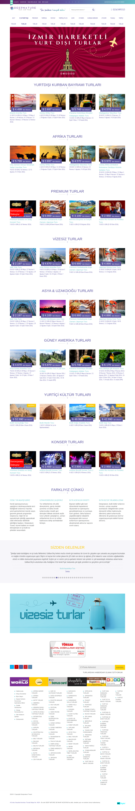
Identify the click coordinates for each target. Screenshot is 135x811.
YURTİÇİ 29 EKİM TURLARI (105, 768)
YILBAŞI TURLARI (112, 21)
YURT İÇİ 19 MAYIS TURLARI (105, 706)
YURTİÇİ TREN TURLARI (119, 698)
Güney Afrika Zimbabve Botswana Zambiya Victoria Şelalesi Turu (110, 167)
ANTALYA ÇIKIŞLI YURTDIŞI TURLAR (38, 718)
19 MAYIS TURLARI (81, 21)
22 (84, 583)
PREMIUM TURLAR (35, 21)
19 (78, 583)
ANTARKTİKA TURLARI (37, 723)
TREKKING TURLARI (87, 741)
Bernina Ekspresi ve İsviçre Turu (80, 220)
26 (92, 583)
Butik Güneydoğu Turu (19, 423)
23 (86, 583)
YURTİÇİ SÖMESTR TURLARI (103, 788)
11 (62, 583)
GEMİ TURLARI (72, 21)
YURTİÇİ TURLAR (121, 21)
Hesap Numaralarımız (18, 717)
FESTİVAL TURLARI (53, 714)
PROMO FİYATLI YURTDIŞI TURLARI (89, 716)
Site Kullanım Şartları (19, 721)
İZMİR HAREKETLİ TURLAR (55, 755)
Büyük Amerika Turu (18, 113)
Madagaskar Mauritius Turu (110, 113)
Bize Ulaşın (19, 702)
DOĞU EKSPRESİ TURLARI (55, 702)
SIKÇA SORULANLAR (32, 2)
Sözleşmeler (20, 725)
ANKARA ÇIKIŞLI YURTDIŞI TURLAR (38, 714)
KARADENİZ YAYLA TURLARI (72, 707)
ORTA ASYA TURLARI (87, 697)
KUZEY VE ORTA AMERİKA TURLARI (72, 726)
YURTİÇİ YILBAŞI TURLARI (119, 705)
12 (64, 583)
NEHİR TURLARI (70, 753)
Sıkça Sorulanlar (21, 699)
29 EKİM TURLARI (103, 21)
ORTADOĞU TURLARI (87, 702)
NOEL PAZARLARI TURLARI (70, 763)
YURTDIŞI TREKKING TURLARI (104, 737)
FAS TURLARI (54, 710)
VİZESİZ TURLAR (53, 21)
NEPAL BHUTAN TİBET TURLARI (73, 757)
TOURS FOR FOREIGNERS (88, 737)
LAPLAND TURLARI (71, 734)
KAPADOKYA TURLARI (72, 702)
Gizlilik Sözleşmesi (17, 712)
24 (88, 583)
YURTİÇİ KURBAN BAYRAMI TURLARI (103, 774)
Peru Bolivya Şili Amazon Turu (111, 368)
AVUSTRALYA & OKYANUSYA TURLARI (37, 739)
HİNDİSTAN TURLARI (53, 739)
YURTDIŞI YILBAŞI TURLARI (104, 748)
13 (66, 583)
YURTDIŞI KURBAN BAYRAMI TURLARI (104, 730)
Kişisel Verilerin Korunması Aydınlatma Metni (19, 706)
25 (90, 583)
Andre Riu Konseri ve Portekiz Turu (111, 220)
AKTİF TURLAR (38, 706)
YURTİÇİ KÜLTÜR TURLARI (103, 781)
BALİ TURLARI (37, 744)
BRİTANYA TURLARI (36, 755)
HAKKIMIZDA (23, 2)
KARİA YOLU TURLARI (71, 711)
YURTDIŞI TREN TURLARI (105, 743)
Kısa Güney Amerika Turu (50, 267)
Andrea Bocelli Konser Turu (51, 470)
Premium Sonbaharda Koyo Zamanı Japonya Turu (51, 220)
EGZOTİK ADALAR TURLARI (55, 707)
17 (74, 583)
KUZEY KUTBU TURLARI (72, 720)
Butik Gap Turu (105, 423)
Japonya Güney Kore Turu (110, 267)
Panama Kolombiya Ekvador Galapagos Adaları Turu (80, 114)
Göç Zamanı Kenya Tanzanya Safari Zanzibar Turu (22, 166)
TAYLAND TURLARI (87, 732)
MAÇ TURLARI (73, 742)
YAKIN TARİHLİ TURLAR (88, 752)
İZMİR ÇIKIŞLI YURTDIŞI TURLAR (55, 750)
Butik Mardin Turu (47, 423)
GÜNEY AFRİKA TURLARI (54, 729)
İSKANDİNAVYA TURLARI (54, 743)
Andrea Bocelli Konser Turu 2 (81, 470)
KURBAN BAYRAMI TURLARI (92, 21)
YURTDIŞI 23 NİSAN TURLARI (105, 719)
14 (68, 583)
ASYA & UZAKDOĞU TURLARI (35, 728)
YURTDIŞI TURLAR (44, 21)
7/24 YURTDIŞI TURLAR (23, 21)
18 (76, 583)
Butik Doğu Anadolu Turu (79, 423)
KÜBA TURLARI (73, 730)
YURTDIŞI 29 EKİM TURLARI (105, 723)
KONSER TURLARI (70, 716)
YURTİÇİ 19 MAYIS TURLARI (105, 758)
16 (72, 583)
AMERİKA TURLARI (35, 709)
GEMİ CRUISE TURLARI (54, 718)
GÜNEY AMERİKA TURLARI (55, 734)
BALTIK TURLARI (38, 751)
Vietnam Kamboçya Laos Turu (52, 319)
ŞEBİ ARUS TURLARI (87, 727)
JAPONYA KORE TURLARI (55, 759)
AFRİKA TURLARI (35, 702)
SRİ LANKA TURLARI (87, 723)
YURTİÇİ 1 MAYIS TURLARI (105, 754)
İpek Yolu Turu (16, 267)
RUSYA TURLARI (90, 719)
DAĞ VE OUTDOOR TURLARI (55, 697)
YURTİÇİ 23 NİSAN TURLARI (105, 763)
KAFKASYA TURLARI (71, 697)
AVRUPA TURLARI (35, 734)
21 (82, 583)
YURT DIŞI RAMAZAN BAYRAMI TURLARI (104, 699)
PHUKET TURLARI (86, 707)
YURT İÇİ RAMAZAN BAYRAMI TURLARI (104, 712)
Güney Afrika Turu (47, 113)
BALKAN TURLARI (35, 748)
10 (60, 583)
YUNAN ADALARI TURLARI (89, 757)
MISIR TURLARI (73, 749)
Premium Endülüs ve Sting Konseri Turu (21, 220)
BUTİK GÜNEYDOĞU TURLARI (36, 760)
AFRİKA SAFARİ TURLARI (37, 697)
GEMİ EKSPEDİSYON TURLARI (53, 724)
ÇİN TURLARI (37, 765)
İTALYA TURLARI (55, 747)
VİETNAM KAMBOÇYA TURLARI (87, 747)
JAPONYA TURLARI (53, 764)
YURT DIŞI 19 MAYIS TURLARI (88, 768)
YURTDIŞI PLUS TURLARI (63, 21)
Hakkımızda (19, 697)
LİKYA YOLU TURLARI (71, 739)
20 (80, 583)
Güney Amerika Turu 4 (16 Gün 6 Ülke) (52, 369)
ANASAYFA (16, 2)
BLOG (39, 2)
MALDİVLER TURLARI (71, 746)
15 (70, 583)
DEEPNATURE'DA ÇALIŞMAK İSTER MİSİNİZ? (114, 2)
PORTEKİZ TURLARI (87, 711)
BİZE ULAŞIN (45, 2)
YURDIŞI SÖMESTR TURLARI (86, 762)
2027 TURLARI (13, 21)
